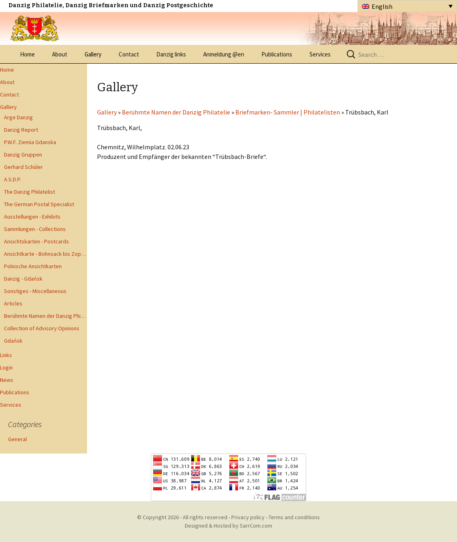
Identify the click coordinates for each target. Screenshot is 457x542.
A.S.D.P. (12, 179)
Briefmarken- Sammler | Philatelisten (287, 112)
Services (320, 54)
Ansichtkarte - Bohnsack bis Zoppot (45, 253)
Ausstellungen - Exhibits (32, 216)
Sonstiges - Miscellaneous (35, 291)
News (6, 379)
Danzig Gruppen (23, 154)
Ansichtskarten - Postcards (36, 241)
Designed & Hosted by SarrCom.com (228, 525)
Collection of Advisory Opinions (41, 328)
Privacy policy (248, 517)
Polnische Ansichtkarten (33, 266)
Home (27, 54)
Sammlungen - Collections (35, 229)
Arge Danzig (18, 117)
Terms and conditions (294, 517)
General (17, 439)
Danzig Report (21, 129)
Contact (129, 54)
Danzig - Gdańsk (23, 278)
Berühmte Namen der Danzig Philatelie (45, 315)
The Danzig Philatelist (29, 191)
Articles (13, 303)
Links (6, 355)
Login (6, 367)
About (59, 54)
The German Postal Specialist (39, 204)
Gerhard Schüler (23, 167)
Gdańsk (13, 340)
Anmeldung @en (223, 54)
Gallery (93, 54)
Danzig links (171, 54)
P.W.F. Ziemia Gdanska (30, 142)
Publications (276, 54)
